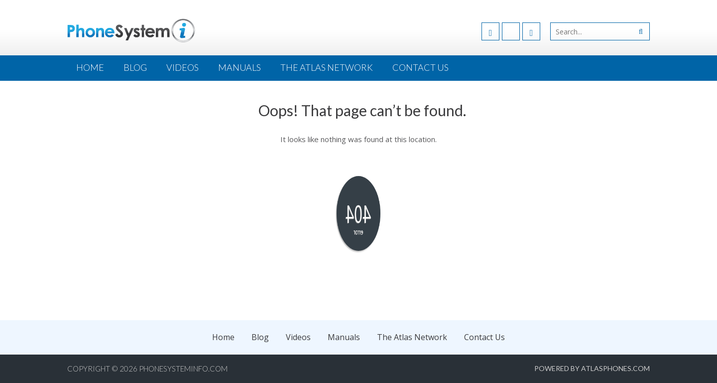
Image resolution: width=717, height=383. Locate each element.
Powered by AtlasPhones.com (592, 368)
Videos (182, 67)
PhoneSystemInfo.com (183, 368)
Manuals (239, 67)
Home (90, 67)
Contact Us (420, 67)
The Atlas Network (326, 67)
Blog (135, 67)
